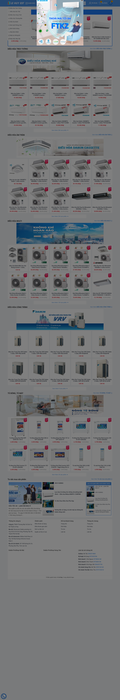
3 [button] (61, 141)
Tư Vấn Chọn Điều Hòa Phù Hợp (102, 623)
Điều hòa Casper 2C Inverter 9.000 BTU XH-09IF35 (60, 135)
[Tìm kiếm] (83, 3)
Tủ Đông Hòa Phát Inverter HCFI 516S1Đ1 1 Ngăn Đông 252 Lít (60, 585)
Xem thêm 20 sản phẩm (59, 593)
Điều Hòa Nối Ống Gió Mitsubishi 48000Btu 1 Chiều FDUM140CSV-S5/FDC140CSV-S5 (81, 314)
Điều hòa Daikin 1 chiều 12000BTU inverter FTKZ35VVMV (81, 196)
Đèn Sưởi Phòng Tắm (16, 25)
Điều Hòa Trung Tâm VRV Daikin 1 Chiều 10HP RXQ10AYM (60, 467)
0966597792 (98, 683)
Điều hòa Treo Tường (16, 8)
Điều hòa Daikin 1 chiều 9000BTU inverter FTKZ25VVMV (102, 196)
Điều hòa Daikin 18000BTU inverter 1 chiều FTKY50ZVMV (81, 223)
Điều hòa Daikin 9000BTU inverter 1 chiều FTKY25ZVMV (102, 223)
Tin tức (63, 648)
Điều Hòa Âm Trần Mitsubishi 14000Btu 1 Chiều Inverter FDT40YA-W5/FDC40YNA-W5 (60, 314)
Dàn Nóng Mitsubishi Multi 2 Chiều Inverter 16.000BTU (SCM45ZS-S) (81, 404)
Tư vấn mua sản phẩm (17, 598)
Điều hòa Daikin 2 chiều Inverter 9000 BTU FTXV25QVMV (39, 135)
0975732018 (100, 688)
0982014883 (92, 672)
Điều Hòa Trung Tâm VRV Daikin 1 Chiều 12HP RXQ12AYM (38, 467)
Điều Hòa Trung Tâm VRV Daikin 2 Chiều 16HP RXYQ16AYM (60, 494)
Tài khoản (93, 3)
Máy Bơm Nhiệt (14, 32)
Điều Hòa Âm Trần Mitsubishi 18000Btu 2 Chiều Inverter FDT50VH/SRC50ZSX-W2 (102, 376)
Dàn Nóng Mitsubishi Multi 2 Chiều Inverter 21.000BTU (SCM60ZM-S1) (38, 404)
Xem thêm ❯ (101, 146)
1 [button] (56, 141)
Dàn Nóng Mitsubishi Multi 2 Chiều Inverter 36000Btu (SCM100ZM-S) (60, 376)
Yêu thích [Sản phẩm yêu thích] (103, 3)
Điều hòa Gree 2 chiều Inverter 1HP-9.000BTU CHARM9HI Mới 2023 (18, 135)
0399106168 (100, 686)
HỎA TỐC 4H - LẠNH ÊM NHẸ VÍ (102, 605)
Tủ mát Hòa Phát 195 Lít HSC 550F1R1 (102, 585)
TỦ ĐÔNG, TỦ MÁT (16, 508)
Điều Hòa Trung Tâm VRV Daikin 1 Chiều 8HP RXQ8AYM (81, 467)
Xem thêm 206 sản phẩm (59, 232)
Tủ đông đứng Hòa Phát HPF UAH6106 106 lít (17, 557)
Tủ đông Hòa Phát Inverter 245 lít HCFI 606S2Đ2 (81, 557)
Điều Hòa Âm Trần (15, 11)
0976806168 (97, 680)
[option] (60, 24)
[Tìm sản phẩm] (61, 3)
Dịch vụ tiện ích (39, 648)
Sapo (72, 696)
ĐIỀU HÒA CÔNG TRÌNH (18, 417)
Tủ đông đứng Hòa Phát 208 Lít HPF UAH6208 (39, 557)
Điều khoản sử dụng (41, 642)
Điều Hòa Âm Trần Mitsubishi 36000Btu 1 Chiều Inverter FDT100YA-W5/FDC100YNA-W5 (81, 286)
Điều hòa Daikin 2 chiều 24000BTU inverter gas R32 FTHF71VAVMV (18, 223)
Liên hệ (63, 650)
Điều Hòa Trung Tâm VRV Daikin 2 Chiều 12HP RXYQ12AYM (102, 494)
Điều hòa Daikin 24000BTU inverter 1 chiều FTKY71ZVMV (60, 223)
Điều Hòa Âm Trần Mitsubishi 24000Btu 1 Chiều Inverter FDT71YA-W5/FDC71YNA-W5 (102, 286)
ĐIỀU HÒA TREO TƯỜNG (18, 146)
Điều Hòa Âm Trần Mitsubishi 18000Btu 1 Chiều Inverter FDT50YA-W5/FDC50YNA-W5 (39, 314)
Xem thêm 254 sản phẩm (59, 322)
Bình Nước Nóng (14, 28)
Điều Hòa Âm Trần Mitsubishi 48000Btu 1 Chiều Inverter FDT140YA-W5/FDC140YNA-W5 (38, 286)
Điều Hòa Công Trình (16, 15)
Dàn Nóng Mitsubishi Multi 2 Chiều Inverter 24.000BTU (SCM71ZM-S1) (17, 404)
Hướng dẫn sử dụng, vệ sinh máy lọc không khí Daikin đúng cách (102, 630)
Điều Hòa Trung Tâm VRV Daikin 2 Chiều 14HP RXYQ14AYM (81, 494)
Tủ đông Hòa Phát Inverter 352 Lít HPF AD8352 (39, 585)
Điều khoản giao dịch (41, 645)
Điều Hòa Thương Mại (16, 18)
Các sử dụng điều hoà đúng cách (98, 602)
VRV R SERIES (99, 611)
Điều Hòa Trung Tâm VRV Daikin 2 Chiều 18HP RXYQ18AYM (38, 494)
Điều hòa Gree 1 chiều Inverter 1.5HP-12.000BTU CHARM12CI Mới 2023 (80, 135)
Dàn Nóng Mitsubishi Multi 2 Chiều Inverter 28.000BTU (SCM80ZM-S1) (81, 376)
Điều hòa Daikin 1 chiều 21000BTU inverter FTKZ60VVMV (39, 196)
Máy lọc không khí (15, 35)
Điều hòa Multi (14, 21)
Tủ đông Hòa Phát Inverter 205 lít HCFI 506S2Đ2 (102, 557)
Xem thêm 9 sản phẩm (59, 503)
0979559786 (93, 675)
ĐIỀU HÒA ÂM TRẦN (16, 236)
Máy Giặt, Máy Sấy (15, 38)
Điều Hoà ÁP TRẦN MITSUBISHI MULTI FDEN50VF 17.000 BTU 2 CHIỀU (102, 404)
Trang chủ (64, 642)
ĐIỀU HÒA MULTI (15, 327)
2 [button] (59, 141)
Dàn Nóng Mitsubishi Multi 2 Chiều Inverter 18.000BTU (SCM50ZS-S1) (60, 404)
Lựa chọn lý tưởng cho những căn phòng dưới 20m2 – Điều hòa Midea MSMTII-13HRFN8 (101, 618)
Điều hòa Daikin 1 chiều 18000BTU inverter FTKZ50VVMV (60, 196)
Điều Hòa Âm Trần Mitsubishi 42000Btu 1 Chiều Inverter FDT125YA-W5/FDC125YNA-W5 (60, 286)
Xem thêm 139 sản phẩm (59, 412)
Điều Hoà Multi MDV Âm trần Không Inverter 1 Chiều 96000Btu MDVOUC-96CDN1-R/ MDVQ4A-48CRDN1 (17, 376)
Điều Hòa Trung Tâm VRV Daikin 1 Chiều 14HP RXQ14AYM (17, 467)
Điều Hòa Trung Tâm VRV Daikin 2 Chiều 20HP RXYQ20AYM (17, 494)
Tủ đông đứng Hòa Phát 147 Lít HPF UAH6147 (60, 557)
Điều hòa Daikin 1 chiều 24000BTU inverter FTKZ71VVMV (18, 196)
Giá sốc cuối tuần (18, 109)
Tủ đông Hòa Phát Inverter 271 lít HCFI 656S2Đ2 (18, 585)
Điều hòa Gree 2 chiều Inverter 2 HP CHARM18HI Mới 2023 (101, 135)
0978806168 (97, 678)
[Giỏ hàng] (110, 3)
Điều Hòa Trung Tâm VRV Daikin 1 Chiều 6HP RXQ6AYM (102, 467)
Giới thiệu (64, 645)
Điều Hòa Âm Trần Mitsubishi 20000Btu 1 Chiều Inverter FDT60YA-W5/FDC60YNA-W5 (17, 314)
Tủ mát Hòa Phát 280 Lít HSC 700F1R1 (81, 585)
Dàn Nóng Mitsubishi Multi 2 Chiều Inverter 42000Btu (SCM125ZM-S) (38, 376)
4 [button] (63, 141)
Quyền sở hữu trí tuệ (41, 650)
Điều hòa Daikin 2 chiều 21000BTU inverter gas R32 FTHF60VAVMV (39, 223)
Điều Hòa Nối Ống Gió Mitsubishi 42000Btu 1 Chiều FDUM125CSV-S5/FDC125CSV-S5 (102, 314)
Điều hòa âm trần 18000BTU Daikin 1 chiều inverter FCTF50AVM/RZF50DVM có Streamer (17, 286)
